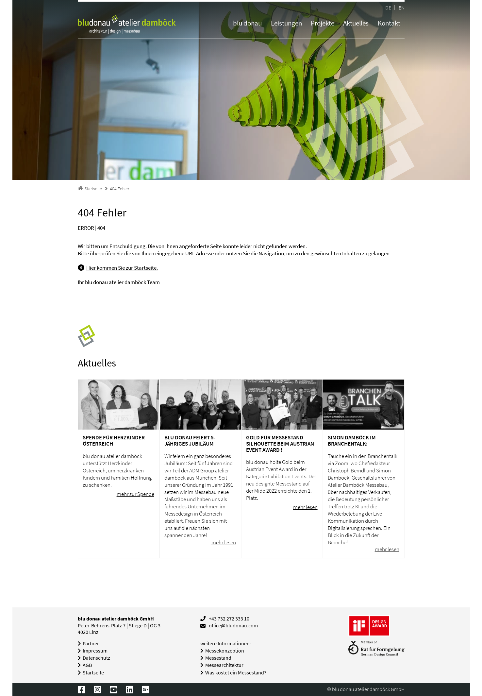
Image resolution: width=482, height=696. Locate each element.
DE (388, 7)
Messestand (218, 658)
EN (402, 7)
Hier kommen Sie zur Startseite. (122, 267)
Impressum (95, 651)
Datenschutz (96, 658)
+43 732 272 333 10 (229, 619)
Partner (91, 643)
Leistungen (286, 23)
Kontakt (389, 23)
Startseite (93, 673)
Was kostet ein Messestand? (235, 673)
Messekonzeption (224, 651)
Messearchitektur (224, 665)
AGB (87, 665)
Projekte (322, 23)
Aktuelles (356, 23)
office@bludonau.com (233, 625)
